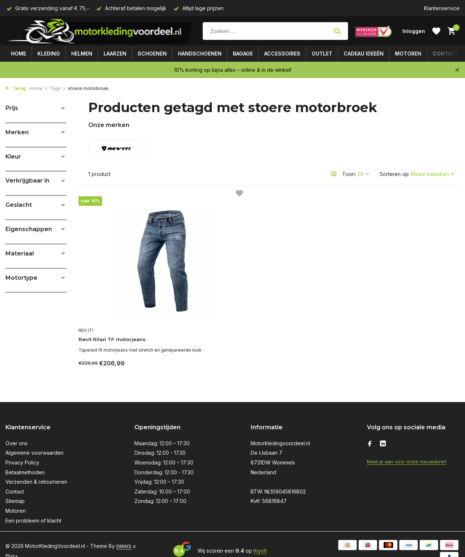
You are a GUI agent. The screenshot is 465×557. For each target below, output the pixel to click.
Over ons (16, 429)
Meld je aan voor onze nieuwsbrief (409, 448)
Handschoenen (200, 53)
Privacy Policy (22, 449)
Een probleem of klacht (33, 507)
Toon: (349, 174)
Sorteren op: (395, 174)
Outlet (322, 53)
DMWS (124, 532)
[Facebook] (370, 430)
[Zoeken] (275, 31)
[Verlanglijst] (436, 31)
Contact (445, 53)
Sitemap (15, 487)
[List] (333, 174)
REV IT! (90, 307)
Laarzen (115, 53)
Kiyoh (260, 537)
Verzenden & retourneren (36, 468)
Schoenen (152, 53)
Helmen (81, 53)
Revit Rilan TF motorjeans (121, 316)
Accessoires (282, 53)
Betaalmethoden (25, 458)
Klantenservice (442, 8)
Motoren (408, 53)
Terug (15, 88)
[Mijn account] (414, 31)
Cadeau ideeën (364, 53)
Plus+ (16, 541)
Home (18, 53)
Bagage (243, 53)
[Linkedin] (383, 430)
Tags (58, 88)
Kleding (48, 53)
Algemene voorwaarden (34, 439)
